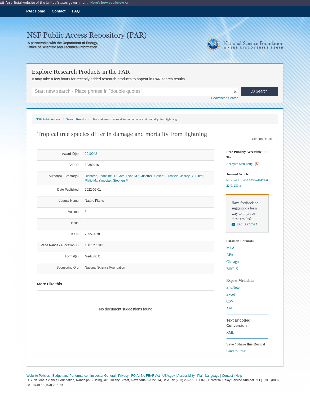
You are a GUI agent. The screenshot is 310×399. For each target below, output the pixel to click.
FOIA (134, 376)
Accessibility (185, 376)
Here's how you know (109, 2)
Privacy (123, 376)
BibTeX (232, 269)
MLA (230, 248)
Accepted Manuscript (242, 164)
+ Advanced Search (224, 98)
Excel (230, 294)
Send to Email (236, 351)
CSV (229, 301)
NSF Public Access (48, 119)
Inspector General (103, 376)
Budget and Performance (70, 376)
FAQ (76, 11)
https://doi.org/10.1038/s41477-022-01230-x (247, 182)
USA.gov (168, 376)
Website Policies (38, 376)
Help (239, 376)
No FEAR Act (150, 376)
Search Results (76, 119)
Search (259, 91)
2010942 (91, 154)
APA (229, 255)
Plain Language (208, 376)
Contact (58, 11)
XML (230, 308)
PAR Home (35, 11)
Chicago (232, 262)
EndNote (233, 288)
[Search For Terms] (135, 91)
